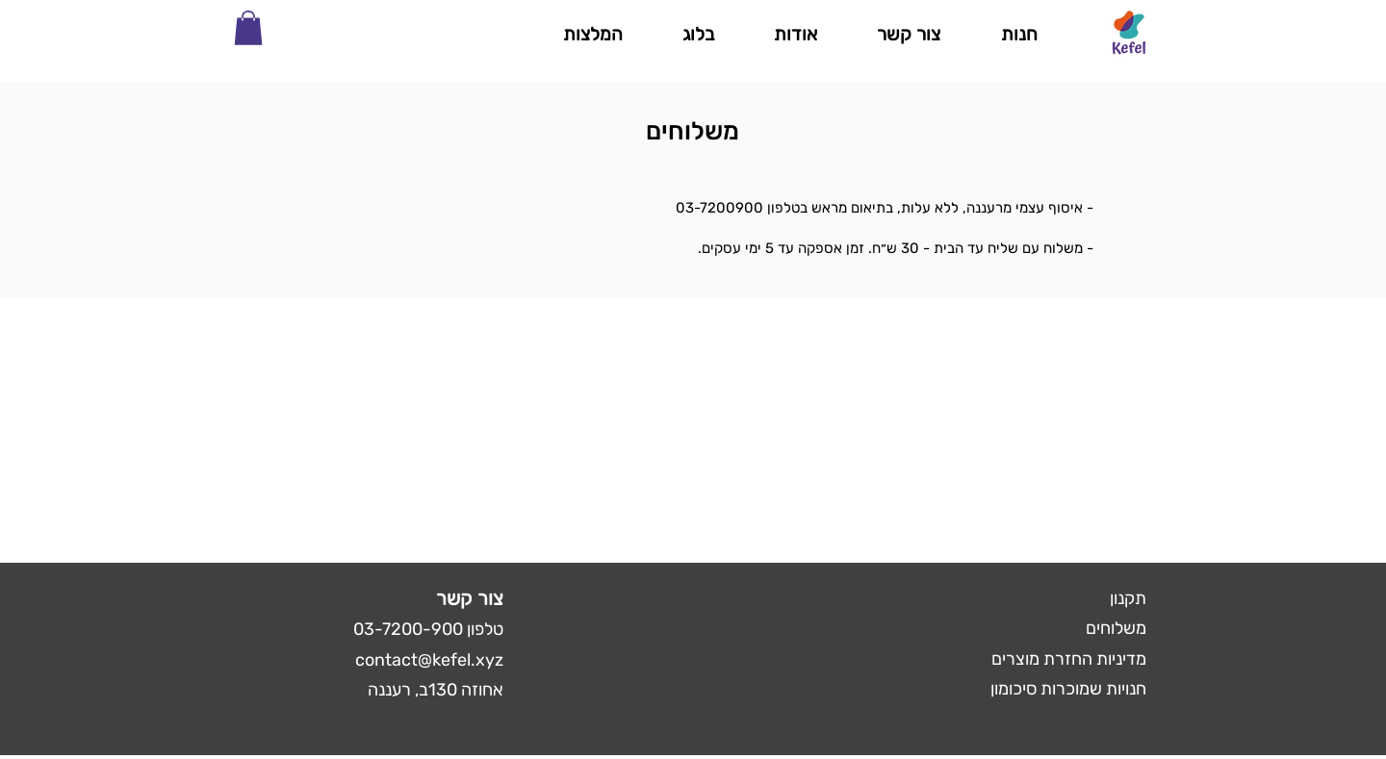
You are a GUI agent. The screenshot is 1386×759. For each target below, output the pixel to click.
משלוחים (1116, 628)
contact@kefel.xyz (429, 659)
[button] (248, 28)
